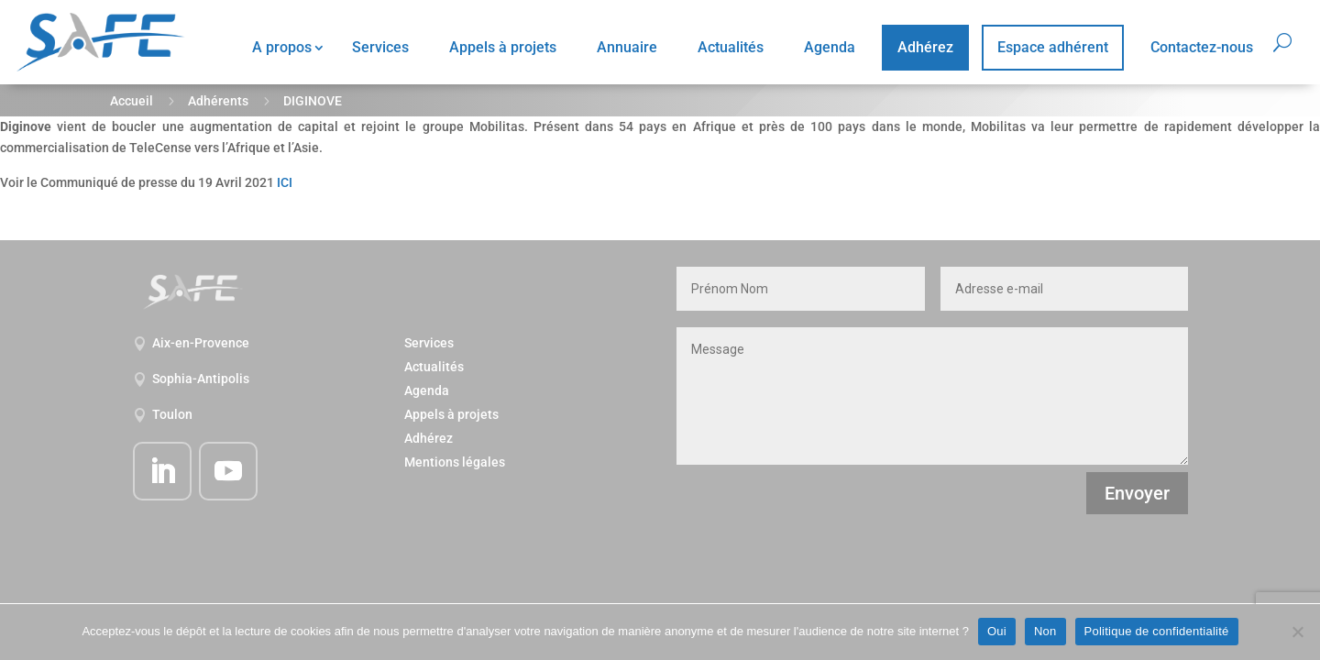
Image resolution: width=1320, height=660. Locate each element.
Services (380, 47)
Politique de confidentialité (1156, 631)
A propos (282, 47)
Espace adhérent (1052, 47)
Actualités (731, 47)
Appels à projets (502, 47)
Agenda (829, 47)
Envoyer (1137, 493)
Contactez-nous (1201, 47)
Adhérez (925, 47)
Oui (996, 631)
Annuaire (627, 47)
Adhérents (218, 101)
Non (1045, 631)
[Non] (1297, 631)
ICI (284, 182)
